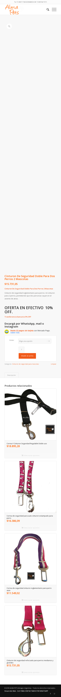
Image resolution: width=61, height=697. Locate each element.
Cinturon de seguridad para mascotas (25, 364)
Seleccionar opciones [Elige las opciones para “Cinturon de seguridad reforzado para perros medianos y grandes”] (30, 672)
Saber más (14, 333)
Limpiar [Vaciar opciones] (53, 364)
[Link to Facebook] (50, 694)
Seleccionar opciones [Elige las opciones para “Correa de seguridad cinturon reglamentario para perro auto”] (30, 600)
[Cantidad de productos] (21, 349)
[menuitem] (52, 9)
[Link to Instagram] (54, 694)
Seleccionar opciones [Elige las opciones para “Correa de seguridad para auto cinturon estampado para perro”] (30, 527)
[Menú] (52, 9)
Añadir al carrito (27, 356)
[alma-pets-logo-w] (25, 9)
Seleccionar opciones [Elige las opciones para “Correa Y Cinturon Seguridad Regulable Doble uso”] (30, 455)
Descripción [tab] (11, 375)
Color (11, 340)
